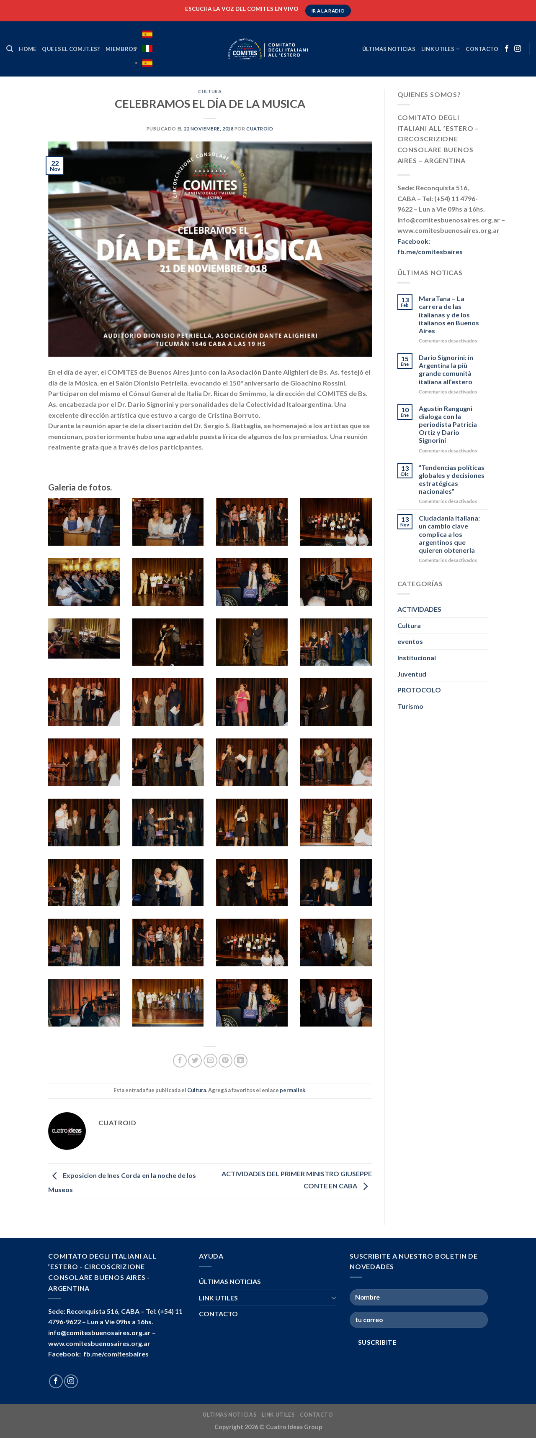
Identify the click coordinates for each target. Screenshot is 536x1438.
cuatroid (259, 128)
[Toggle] (333, 1297)
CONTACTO (482, 49)
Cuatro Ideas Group (294, 1426)
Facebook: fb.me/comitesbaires (98, 1354)
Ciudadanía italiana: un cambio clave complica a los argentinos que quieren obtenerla (449, 534)
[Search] (9, 49)
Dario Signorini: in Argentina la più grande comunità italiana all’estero (446, 369)
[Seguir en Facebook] (506, 49)
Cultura (210, 91)
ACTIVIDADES (419, 609)
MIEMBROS (121, 49)
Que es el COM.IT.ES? (71, 49)
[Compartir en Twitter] (195, 1061)
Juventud (411, 674)
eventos (410, 641)
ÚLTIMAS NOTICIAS (388, 49)
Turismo (410, 706)
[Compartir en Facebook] (180, 1061)
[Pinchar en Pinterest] (225, 1061)
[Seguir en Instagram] (517, 49)
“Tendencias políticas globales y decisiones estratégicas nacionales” (451, 479)
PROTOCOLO (419, 690)
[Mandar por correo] (210, 1061)
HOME (27, 49)
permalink (292, 1090)
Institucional (416, 658)
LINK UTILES (440, 49)
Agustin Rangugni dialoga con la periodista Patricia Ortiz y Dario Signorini (448, 424)
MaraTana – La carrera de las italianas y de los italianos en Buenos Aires (449, 314)
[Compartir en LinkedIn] (240, 1061)
